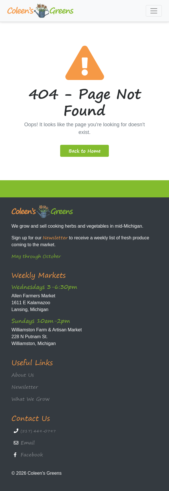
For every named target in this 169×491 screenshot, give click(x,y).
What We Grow (30, 399)
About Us (22, 375)
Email (28, 442)
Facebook (32, 454)
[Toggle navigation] (154, 11)
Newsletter (55, 238)
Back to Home (84, 151)
